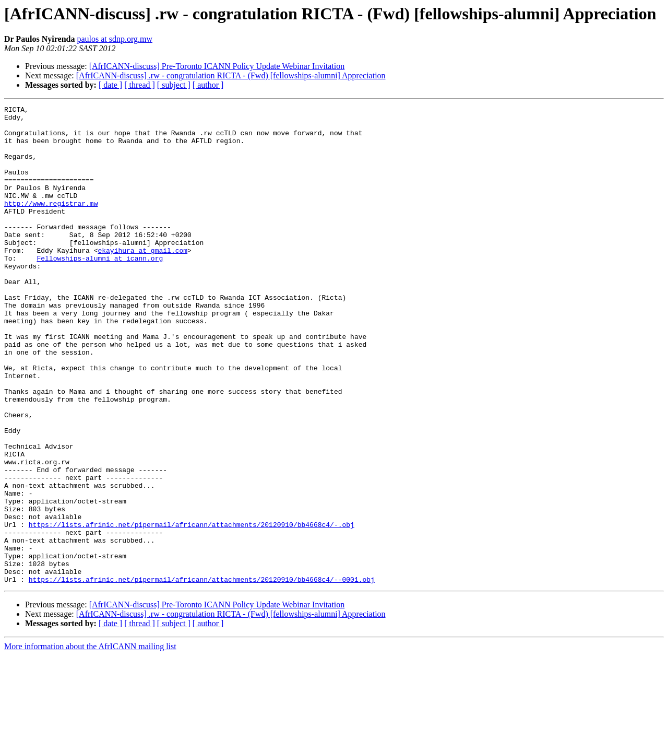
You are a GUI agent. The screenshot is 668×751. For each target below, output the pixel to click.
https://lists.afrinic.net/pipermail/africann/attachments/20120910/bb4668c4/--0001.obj (202, 674)
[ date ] (110, 84)
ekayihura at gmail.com (142, 280)
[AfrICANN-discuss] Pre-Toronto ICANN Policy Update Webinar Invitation (217, 66)
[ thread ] (139, 84)
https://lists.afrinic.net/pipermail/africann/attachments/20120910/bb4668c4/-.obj (191, 609)
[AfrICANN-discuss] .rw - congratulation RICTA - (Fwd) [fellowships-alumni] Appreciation (231, 75)
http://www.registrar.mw (51, 223)
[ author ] (208, 84)
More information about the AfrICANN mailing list (90, 741)
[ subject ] (173, 84)
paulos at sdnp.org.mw (114, 38)
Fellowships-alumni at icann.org (100, 289)
